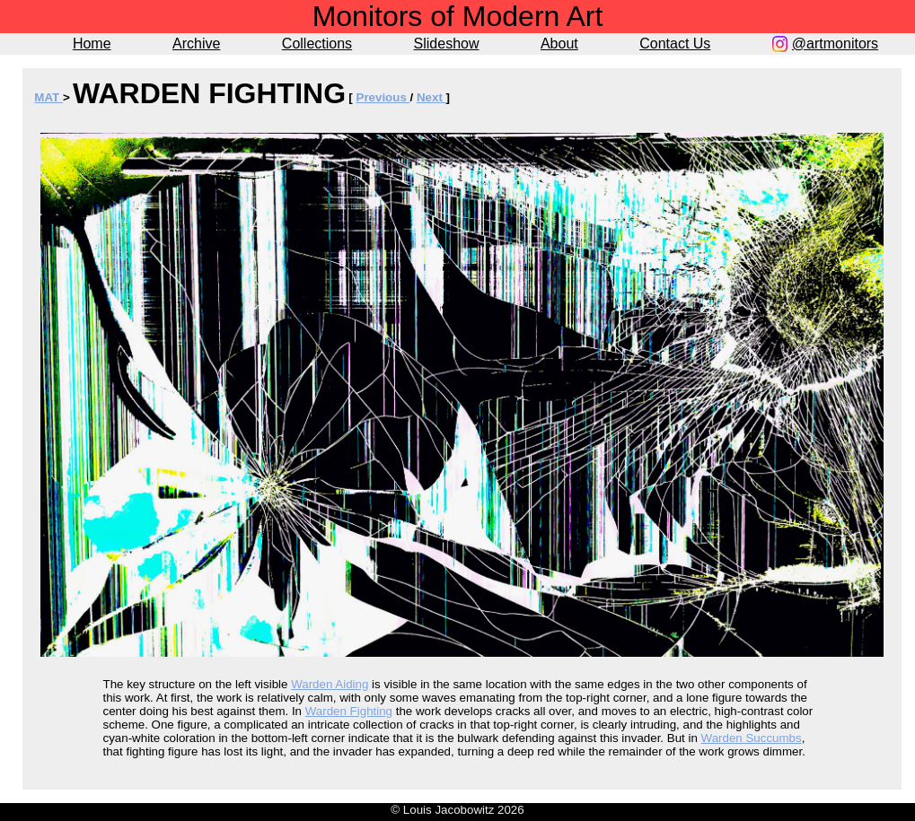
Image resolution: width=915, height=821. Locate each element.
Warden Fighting (348, 711)
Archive (196, 43)
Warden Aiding (329, 684)
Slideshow (446, 43)
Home (92, 43)
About (559, 43)
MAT (48, 97)
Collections (317, 43)
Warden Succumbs (751, 738)
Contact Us (674, 43)
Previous (383, 97)
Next (431, 97)
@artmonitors (835, 43)
